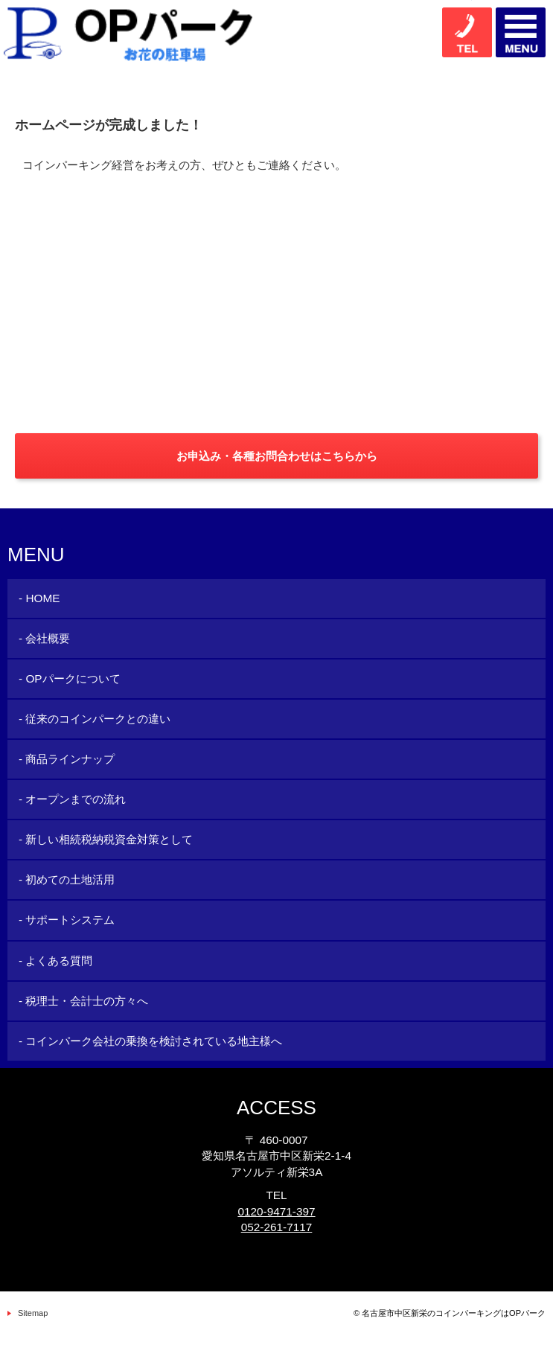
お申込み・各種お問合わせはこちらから (276, 456)
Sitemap (33, 1313)
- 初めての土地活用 (67, 879)
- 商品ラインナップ (67, 759)
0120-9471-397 (276, 1211)
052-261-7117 (277, 1227)
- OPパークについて (70, 678)
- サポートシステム (67, 919)
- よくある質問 (55, 960)
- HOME (39, 598)
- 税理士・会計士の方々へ (83, 1000)
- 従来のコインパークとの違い (94, 718)
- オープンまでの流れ (72, 799)
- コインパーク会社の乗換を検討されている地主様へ (150, 1041)
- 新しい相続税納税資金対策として (106, 839)
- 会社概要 (44, 638)
